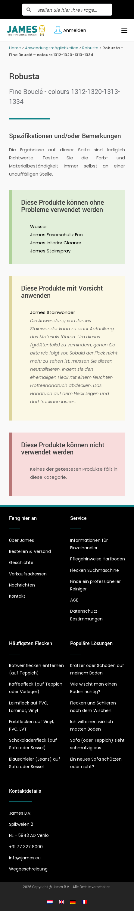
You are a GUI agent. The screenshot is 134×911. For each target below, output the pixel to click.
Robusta (90, 47)
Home (15, 47)
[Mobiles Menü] (122, 30)
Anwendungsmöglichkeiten (51, 47)
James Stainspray (50, 251)
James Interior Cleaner (55, 243)
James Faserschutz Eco (56, 234)
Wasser (38, 226)
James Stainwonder (52, 312)
